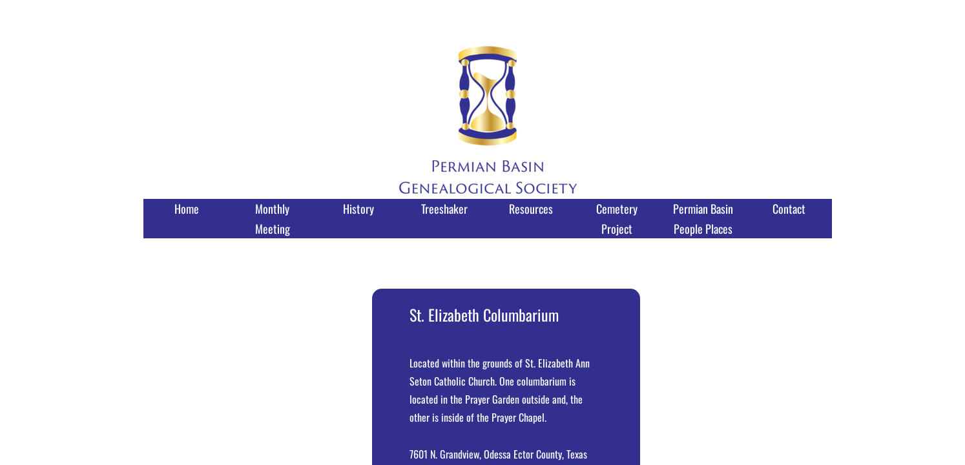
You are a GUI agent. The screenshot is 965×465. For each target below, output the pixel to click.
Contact (789, 208)
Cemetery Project (617, 218)
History (358, 208)
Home (186, 208)
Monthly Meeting (272, 218)
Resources (531, 208)
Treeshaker (444, 208)
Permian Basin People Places (703, 218)
